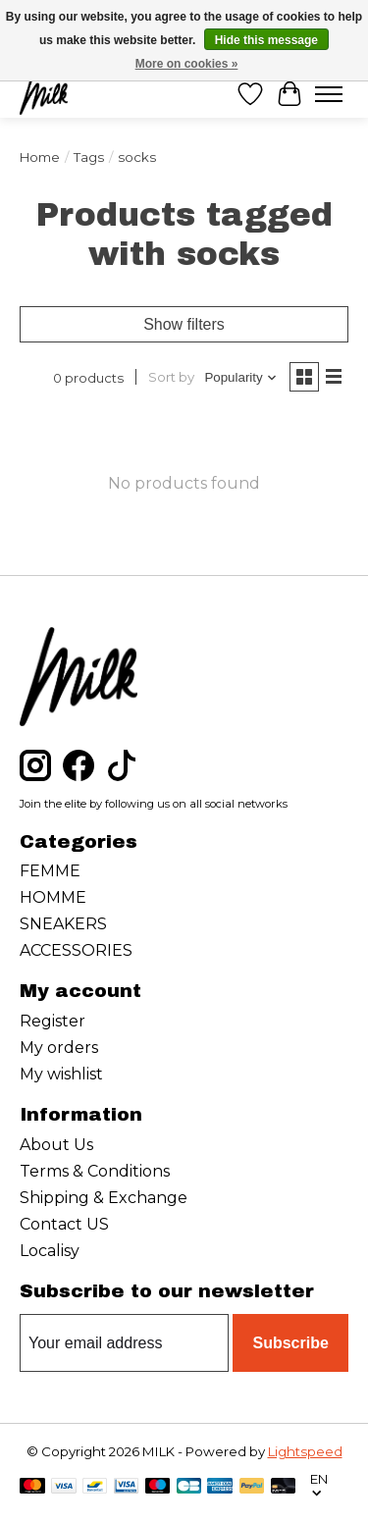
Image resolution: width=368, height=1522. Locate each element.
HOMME (53, 897)
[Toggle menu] (328, 94)
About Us (56, 1144)
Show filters (184, 324)
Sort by (171, 377)
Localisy (49, 1250)
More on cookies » (186, 64)
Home (40, 157)
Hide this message (266, 40)
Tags (89, 157)
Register (52, 1021)
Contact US (64, 1224)
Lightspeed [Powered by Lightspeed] (305, 1451)
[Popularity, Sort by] (241, 377)
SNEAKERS (63, 924)
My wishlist (61, 1074)
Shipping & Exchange (103, 1197)
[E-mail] (124, 1343)
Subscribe (290, 1343)
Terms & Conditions (95, 1171)
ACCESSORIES (76, 950)
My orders (59, 1047)
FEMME (50, 871)
